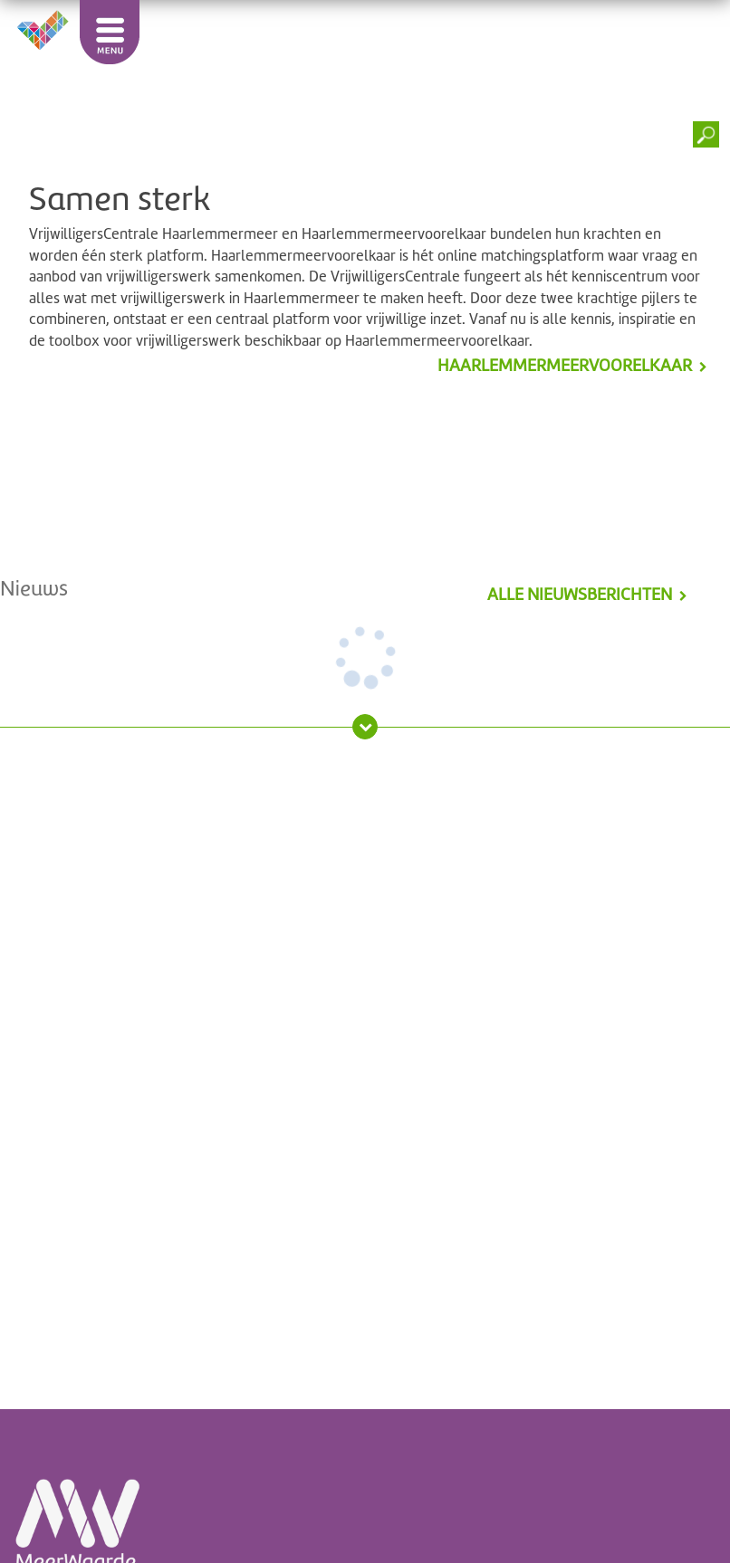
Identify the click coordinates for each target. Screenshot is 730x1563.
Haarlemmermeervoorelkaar (564, 366)
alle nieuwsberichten (579, 595)
